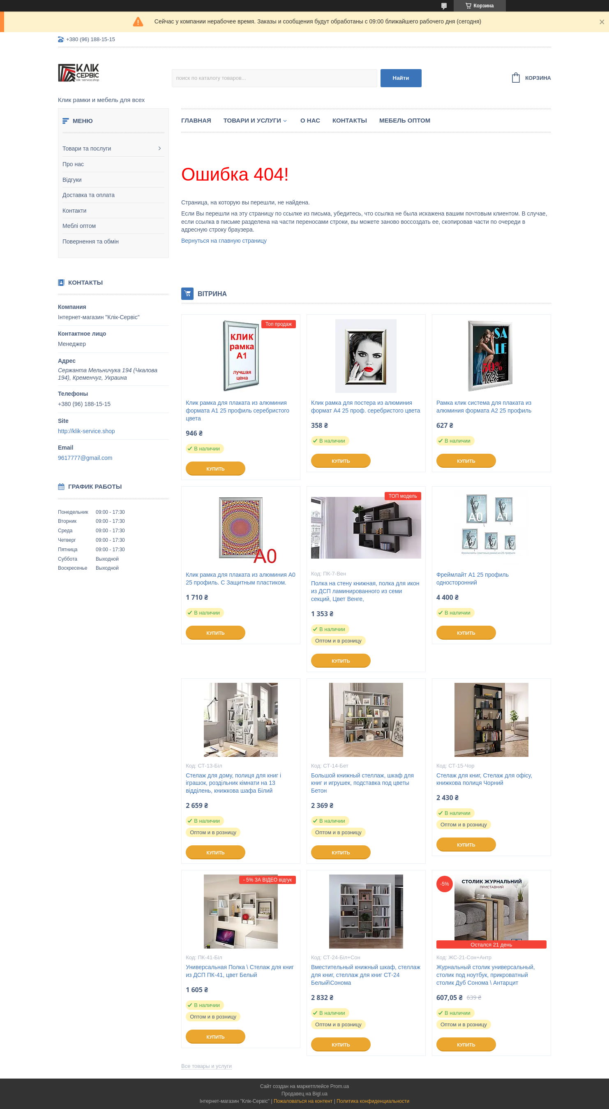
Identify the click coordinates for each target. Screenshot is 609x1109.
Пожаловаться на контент (303, 1101)
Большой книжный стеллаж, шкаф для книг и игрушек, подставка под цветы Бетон (362, 783)
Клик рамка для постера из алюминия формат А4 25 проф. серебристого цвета (365, 406)
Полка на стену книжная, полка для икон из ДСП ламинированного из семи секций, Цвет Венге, (365, 591)
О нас (310, 120)
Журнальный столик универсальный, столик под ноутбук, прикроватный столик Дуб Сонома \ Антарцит (485, 975)
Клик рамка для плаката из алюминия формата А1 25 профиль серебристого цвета (237, 410)
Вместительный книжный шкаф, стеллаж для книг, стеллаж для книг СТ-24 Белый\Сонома (365, 975)
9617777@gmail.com (85, 458)
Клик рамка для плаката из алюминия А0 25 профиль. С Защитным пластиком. (240, 578)
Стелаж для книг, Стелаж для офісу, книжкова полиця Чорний (484, 779)
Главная (196, 120)
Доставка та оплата (88, 195)
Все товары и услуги (206, 1066)
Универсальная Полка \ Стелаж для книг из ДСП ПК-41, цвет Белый (240, 971)
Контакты (349, 120)
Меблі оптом (79, 226)
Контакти (74, 210)
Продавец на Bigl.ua (304, 1094)
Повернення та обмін (90, 241)
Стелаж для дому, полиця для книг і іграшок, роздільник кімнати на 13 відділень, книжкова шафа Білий (233, 783)
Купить (215, 468)
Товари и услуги (252, 120)
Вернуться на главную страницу (224, 240)
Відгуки (72, 179)
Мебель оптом (404, 120)
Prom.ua (339, 1086)
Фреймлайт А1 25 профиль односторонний (472, 578)
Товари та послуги (86, 148)
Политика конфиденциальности (373, 1101)
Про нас (73, 164)
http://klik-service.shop (86, 431)
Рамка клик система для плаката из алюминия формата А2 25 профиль (483, 406)
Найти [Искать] (401, 78)
